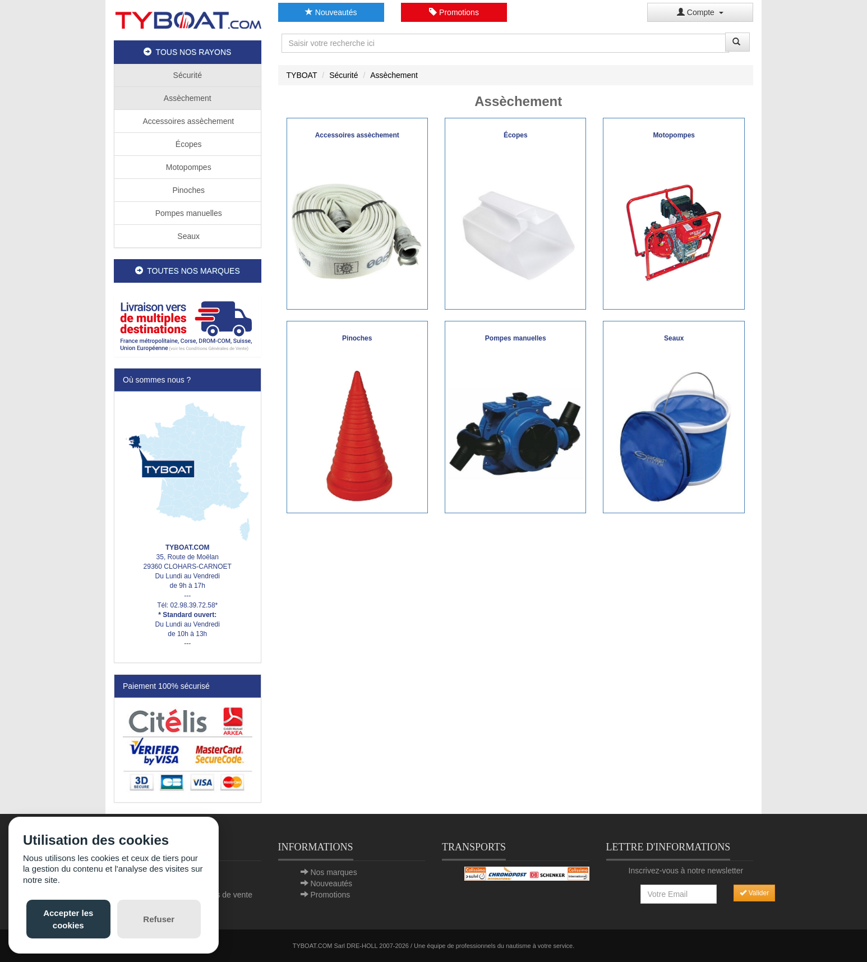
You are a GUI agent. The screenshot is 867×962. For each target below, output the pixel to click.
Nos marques (333, 872)
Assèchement (187, 98)
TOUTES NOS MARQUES (187, 270)
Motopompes (187, 167)
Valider (754, 893)
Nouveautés (331, 12)
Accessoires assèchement (187, 121)
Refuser (158, 919)
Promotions (454, 12)
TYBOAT (302, 75)
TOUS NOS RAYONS (187, 52)
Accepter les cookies (68, 918)
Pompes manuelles (187, 213)
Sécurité (187, 75)
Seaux (187, 236)
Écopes (187, 144)
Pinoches (187, 190)
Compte (700, 12)
